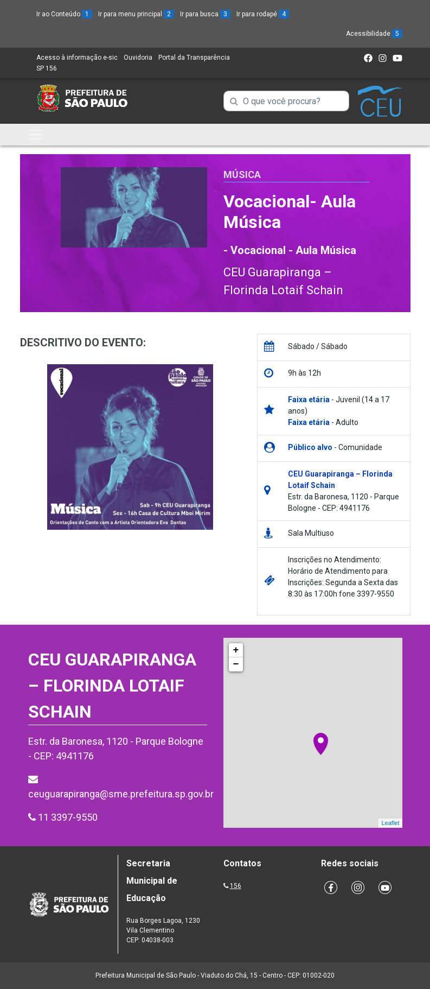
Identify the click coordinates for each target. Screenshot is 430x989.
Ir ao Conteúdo (64, 14)
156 (235, 886)
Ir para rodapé (262, 14)
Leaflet (390, 823)
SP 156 (46, 68)
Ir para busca (205, 14)
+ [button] (236, 650)
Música (242, 174)
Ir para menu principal (136, 14)
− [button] (236, 664)
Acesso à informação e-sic (77, 57)
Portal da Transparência (194, 57)
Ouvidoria (138, 57)
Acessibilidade (374, 33)
